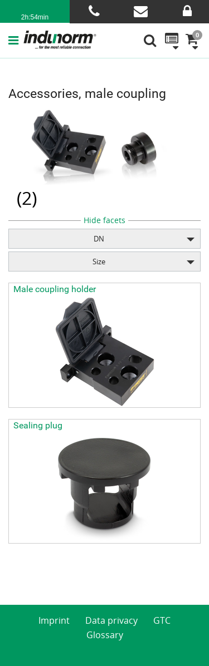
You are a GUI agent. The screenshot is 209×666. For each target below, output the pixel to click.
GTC (162, 620)
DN (99, 239)
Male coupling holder (54, 289)
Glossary (104, 635)
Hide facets (104, 220)
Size (99, 261)
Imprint (54, 620)
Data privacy (111, 620)
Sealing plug (37, 425)
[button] (15, 40)
